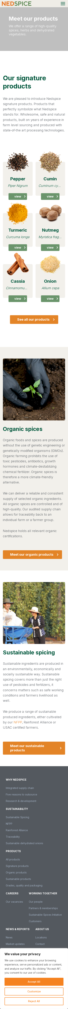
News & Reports (18, 929)
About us (42, 929)
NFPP (18, 722)
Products (13, 851)
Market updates (15, 943)
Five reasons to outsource (21, 794)
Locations (41, 937)
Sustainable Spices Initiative (45, 914)
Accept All (34, 981)
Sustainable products (18, 878)
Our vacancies (14, 901)
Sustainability (17, 808)
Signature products (17, 865)
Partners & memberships (43, 908)
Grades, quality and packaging (24, 885)
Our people (36, 901)
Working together (43, 893)
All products (13, 859)
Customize (34, 991)
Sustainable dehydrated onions (24, 843)
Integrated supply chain (20, 787)
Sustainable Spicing (17, 817)
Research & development (21, 800)
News (9, 937)
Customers (35, 921)
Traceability (13, 836)
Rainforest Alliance (17, 830)
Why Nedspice (16, 779)
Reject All (34, 1001)
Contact (40, 943)
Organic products (16, 872)
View (20, 196)
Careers (12, 893)
